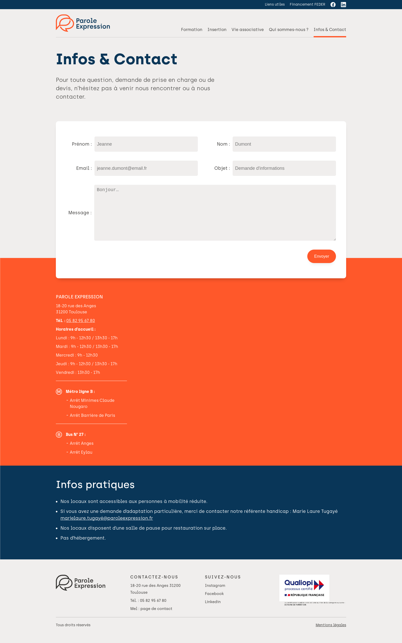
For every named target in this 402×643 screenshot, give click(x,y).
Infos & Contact (330, 29)
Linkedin (213, 612)
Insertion (217, 29)
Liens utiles (275, 5)
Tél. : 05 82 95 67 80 (148, 610)
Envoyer (321, 266)
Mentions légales (331, 635)
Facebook (214, 604)
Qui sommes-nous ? (289, 29)
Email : (84, 168)
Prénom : (82, 144)
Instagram (215, 595)
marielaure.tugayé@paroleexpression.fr (106, 528)
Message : (80, 218)
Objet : (222, 168)
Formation (191, 29)
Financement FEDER (307, 5)
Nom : (223, 144)
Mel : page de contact (151, 619)
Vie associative (248, 29)
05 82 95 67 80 (80, 330)
